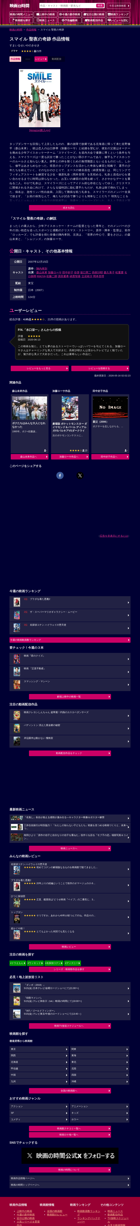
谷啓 (76, 272)
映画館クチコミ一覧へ (69, 1128)
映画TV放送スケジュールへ (68, 1025)
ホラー (75, 1119)
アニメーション (79, 1106)
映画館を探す (21, 20)
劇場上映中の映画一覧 (69, 696)
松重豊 (119, 272)
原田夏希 (63, 276)
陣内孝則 (41, 268)
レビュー (40, 59)
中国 (13, 1075)
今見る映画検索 (117, 5)
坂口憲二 (85, 272)
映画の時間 (15, 29)
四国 (73, 1075)
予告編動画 (69, 20)
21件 (31, 51)
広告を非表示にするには (114, 535)
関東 (73, 1049)
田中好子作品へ (109, 456)
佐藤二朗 (51, 276)
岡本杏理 (98, 276)
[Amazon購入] (39, 130)
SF (12, 1113)
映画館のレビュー (57, 1214)
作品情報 (31, 29)
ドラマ (14, 51)
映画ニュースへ (69, 848)
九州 (13, 1081)
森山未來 (41, 272)
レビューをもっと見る (38, 368)
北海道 (14, 1062)
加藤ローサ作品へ (68, 456)
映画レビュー (69, 946)
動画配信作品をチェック (69, 753)
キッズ (75, 1113)
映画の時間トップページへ (25, 1185)
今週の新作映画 (69, 14)
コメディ (15, 1119)
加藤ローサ (55, 272)
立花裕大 (86, 276)
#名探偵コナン (53, 963)
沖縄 (73, 1081)
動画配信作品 (94, 20)
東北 (73, 1062)
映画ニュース (45, 20)
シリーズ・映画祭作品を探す (69, 969)
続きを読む (69, 207)
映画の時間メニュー (21, 14)
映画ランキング (118, 14)
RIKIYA (41, 276)
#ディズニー (71, 963)
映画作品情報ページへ (23, 1178)
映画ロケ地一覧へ (68, 1134)
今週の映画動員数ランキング (25, 640)
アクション (17, 1106)
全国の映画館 (54, 1211)
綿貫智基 (75, 276)
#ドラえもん (16, 963)
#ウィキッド (34, 963)
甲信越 (14, 1068)
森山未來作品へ (28, 456)
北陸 (73, 1068)
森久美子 (109, 272)
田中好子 (67, 272)
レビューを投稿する (99, 368)
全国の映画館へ (69, 1090)
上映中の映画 (45, 14)
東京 (13, 1049)
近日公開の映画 (93, 14)
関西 (13, 1055)
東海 (73, 1055)
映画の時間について (69, 1169)
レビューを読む (118, 20)
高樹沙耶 (97, 272)
